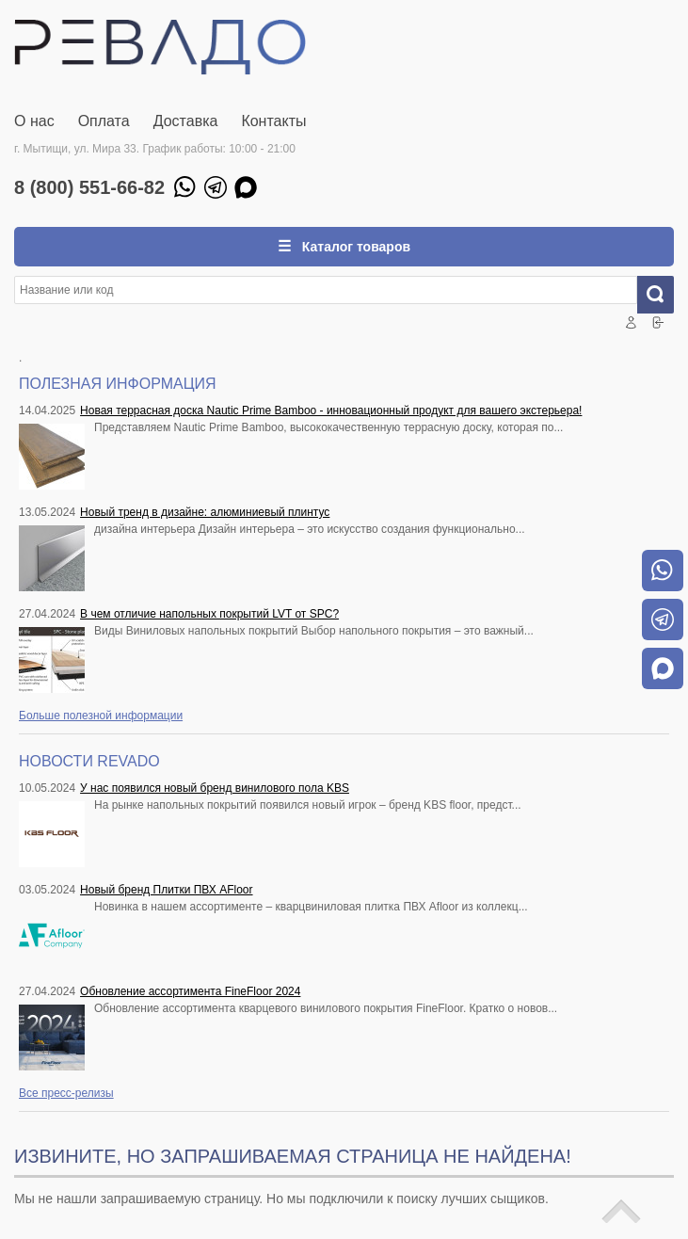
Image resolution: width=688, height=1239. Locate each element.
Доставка (185, 121)
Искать (662, 294)
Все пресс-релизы (66, 1093)
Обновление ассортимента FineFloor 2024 (190, 991)
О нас (34, 121)
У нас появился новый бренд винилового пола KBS (214, 788)
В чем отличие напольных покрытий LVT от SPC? (209, 613)
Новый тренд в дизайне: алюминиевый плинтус (204, 512)
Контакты (273, 121)
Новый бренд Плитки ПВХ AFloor (166, 889)
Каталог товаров (354, 246)
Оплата (104, 121)
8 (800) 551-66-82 (89, 187)
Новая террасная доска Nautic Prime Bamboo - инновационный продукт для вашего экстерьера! (331, 410)
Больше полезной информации (101, 715)
